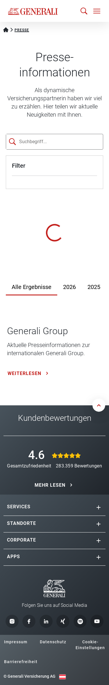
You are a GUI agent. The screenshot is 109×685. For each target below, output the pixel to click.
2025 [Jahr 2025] (93, 286)
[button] (98, 507)
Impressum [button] (15, 642)
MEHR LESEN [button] (50, 485)
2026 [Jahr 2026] (69, 286)
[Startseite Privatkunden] (6, 29)
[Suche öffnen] (84, 11)
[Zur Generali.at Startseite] (33, 11)
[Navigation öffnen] (97, 11)
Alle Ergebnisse (31, 286)
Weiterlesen (24, 373)
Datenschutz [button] (53, 642)
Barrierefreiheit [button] (20, 661)
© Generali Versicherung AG (29, 676)
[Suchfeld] (43, 141)
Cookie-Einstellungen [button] (90, 645)
